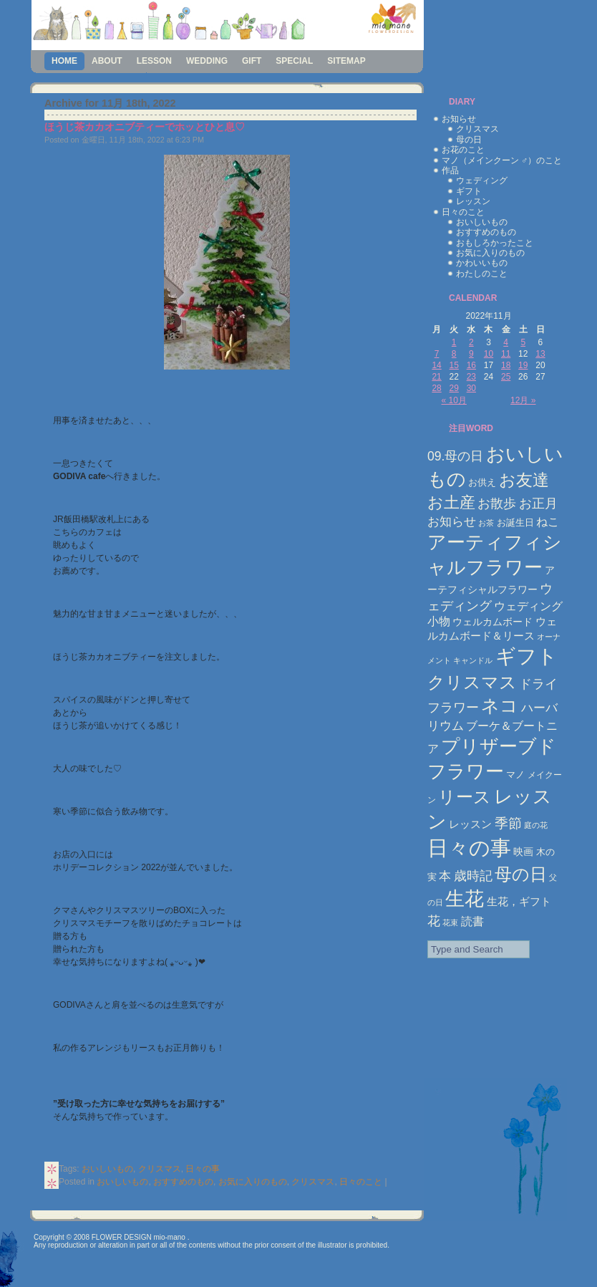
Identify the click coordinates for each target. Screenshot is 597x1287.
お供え (482, 482)
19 (523, 365)
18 (505, 365)
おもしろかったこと (494, 243)
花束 (450, 922)
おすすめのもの (183, 1182)
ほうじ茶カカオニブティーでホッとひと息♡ (144, 126)
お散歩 (496, 503)
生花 (464, 899)
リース (464, 797)
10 (488, 354)
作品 (450, 170)
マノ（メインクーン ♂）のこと (502, 160)
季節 (508, 823)
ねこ (547, 522)
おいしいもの (107, 1169)
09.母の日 (455, 456)
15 (454, 365)
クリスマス (159, 1169)
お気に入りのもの (252, 1182)
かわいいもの (482, 263)
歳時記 (473, 875)
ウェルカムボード (492, 621)
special (294, 61)
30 (471, 388)
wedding (207, 61)
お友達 (524, 480)
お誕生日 (515, 522)
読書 (472, 921)
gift (251, 61)
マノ (515, 774)
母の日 (469, 140)
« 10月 (454, 400)
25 (505, 377)
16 (471, 365)
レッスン (473, 201)
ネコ (499, 705)
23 (471, 377)
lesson (154, 61)
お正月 (538, 503)
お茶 (486, 523)
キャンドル (472, 660)
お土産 (451, 502)
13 (540, 354)
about (107, 61)
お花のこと (463, 150)
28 (436, 388)
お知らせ (459, 119)
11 (505, 354)
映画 (523, 851)
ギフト (469, 191)
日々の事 (202, 1169)
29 (454, 388)
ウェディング (482, 180)
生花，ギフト (519, 901)
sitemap (346, 61)
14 (436, 365)
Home (64, 61)
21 (436, 377)
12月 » (522, 400)
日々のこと (360, 1182)
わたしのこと (482, 274)
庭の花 (536, 825)
